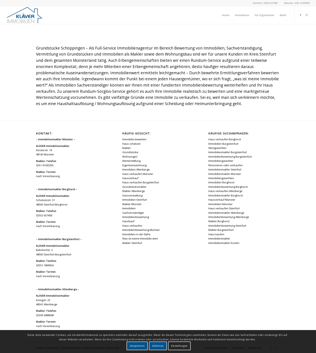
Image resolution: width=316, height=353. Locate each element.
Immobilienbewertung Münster (141, 230)
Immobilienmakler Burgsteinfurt (227, 152)
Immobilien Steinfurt (134, 199)
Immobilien (129, 208)
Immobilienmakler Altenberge (226, 213)
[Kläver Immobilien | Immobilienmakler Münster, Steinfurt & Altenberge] (24, 15)
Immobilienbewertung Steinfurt (227, 225)
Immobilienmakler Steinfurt (224, 169)
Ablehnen (158, 346)
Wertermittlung (131, 161)
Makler (126, 148)
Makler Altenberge (133, 191)
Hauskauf (128, 221)
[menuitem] (225, 15)
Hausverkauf (130, 178)
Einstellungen (179, 346)
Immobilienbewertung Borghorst (228, 187)
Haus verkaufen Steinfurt (224, 208)
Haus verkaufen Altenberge (225, 191)
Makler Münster (132, 204)
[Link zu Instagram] (307, 15)
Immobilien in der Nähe (136, 234)
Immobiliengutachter (220, 161)
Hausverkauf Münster (221, 199)
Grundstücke (130, 152)
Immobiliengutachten (221, 178)
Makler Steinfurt (132, 243)
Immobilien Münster (220, 204)
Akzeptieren (137, 346)
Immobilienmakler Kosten (223, 243)
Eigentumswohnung (134, 165)
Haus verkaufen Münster (137, 174)
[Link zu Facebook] (301, 15)
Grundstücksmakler (134, 187)
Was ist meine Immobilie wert (140, 238)
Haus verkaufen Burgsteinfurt (140, 182)
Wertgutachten (217, 148)
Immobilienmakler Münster (224, 174)
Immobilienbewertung (135, 217)
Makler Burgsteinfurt (221, 230)
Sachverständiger (133, 213)
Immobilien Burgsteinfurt (223, 144)
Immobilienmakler (219, 238)
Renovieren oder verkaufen (225, 165)
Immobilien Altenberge (136, 169)
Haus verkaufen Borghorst (224, 139)
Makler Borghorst (219, 221)
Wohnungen (129, 156)
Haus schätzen (131, 144)
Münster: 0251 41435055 (297, 2)
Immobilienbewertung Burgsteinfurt (230, 156)
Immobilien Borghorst (221, 182)
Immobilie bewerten (134, 139)
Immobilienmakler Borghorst (225, 195)
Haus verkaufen (132, 225)
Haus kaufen (216, 234)
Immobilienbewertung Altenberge (228, 217)
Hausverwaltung (132, 195)
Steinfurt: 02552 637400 (265, 2)
